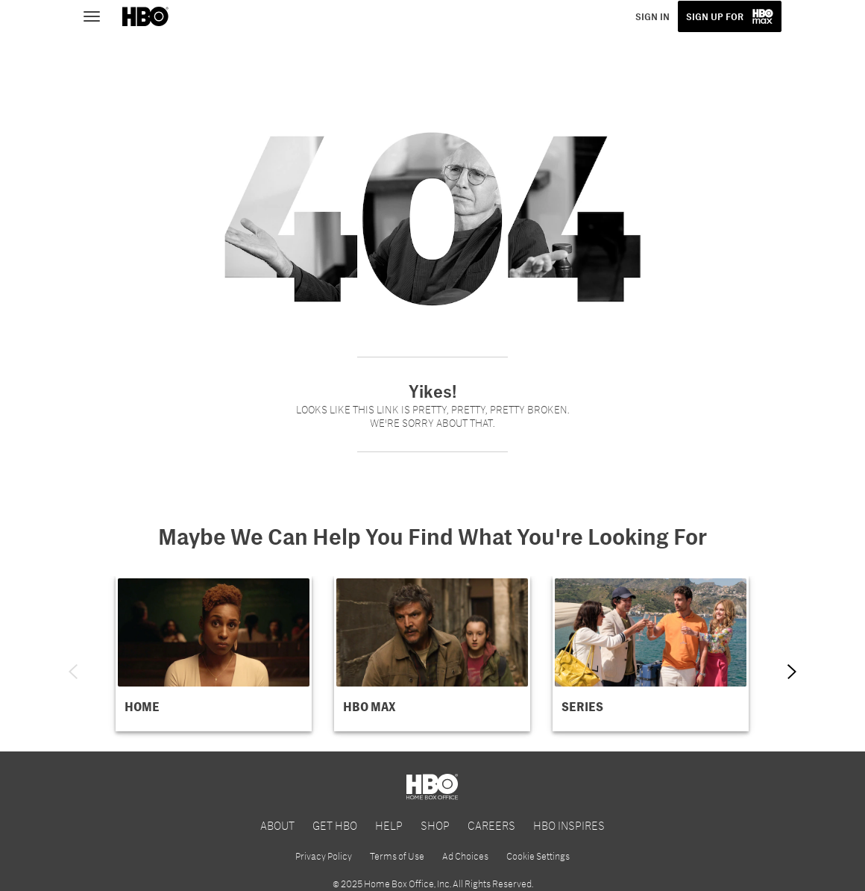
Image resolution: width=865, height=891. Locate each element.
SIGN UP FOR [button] (714, 16)
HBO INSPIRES (569, 825)
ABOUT (277, 825)
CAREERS (491, 825)
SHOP (435, 825)
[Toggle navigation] (98, 15)
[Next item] (792, 671)
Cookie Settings (538, 856)
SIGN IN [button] (652, 16)
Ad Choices (465, 856)
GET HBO (334, 825)
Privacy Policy (323, 856)
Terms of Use (397, 856)
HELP (389, 825)
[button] (213, 653)
